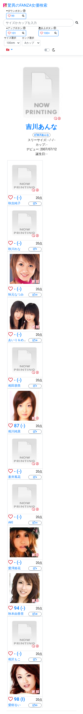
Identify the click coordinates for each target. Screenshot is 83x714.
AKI (10, 522)
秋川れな (14, 249)
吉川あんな (41, 126)
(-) (19, 197)
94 (16, 608)
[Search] (38, 23)
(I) (22, 699)
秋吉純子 (14, 203)
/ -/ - (52, 140)
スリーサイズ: (37, 140)
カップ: (41, 144)
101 (16, 33)
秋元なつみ (16, 294)
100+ (48, 33)
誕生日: (41, 154)
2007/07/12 (48, 149)
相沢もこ (14, 659)
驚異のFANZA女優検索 (25, 5)
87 (16, 425)
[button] (9, 50)
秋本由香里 (16, 613)
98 (16, 699)
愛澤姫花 (14, 568)
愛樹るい (14, 705)
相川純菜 (14, 431)
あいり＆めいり (19, 340)
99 (16, 16)
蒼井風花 (14, 477)
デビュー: (32, 149)
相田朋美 (14, 385)
